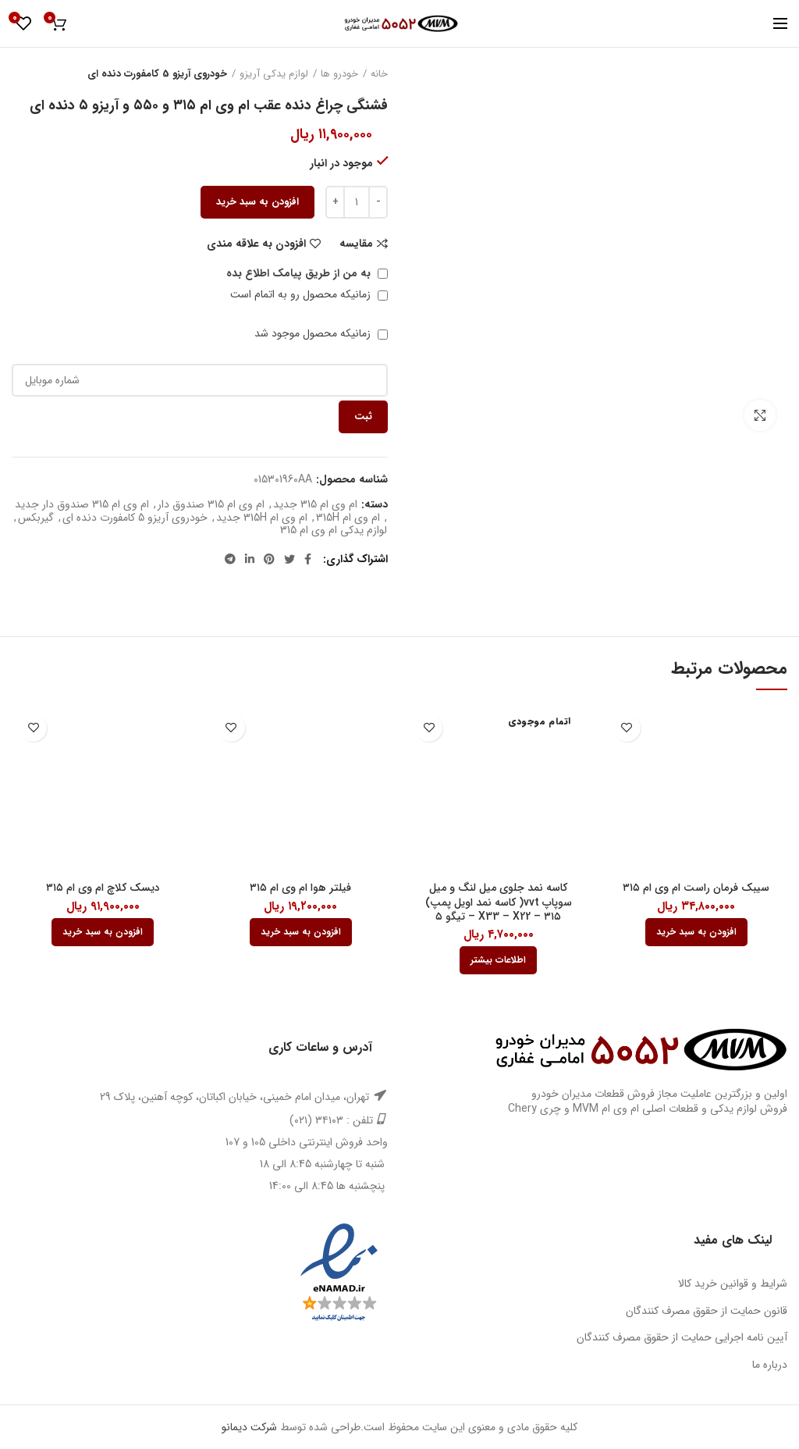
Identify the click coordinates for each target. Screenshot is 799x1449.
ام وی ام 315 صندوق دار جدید (82, 504)
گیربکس (36, 518)
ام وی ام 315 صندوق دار (211, 504)
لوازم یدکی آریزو (274, 74)
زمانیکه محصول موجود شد (321, 333)
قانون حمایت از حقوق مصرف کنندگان (706, 1310)
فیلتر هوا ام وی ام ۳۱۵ (300, 888)
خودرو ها (339, 74)
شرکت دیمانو (249, 1427)
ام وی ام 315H (348, 518)
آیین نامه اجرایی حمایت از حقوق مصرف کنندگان (682, 1337)
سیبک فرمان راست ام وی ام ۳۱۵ (696, 888)
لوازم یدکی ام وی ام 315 (333, 530)
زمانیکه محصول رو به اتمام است (309, 294)
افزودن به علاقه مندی (256, 243)
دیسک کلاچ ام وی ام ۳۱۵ (103, 888)
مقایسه (356, 243)
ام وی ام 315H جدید (261, 518)
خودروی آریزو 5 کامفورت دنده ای (157, 74)
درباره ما (769, 1364)
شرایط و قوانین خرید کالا (732, 1283)
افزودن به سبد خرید (257, 202)
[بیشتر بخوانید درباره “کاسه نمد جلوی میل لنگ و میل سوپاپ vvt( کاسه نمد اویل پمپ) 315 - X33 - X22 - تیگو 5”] (498, 960)
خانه (379, 74)
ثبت (363, 416)
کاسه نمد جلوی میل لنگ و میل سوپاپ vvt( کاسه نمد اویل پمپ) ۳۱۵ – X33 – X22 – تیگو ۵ (498, 902)
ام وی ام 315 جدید (315, 504)
